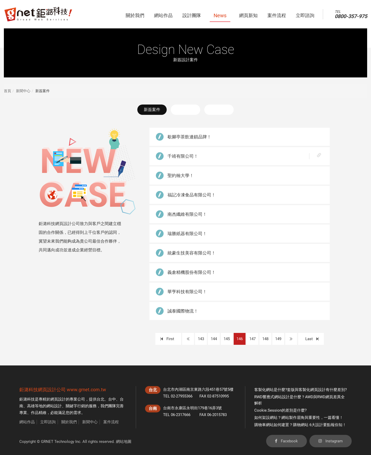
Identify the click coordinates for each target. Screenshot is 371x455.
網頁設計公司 (52, 389)
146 (240, 339)
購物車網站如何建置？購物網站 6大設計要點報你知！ (300, 424)
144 (214, 339)
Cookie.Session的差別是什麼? (280, 410)
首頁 (7, 91)
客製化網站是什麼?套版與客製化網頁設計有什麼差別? (300, 389)
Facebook (286, 441)
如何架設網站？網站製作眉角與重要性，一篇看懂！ (298, 417)
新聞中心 (23, 91)
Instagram (330, 441)
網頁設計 (58, 399)
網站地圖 (123, 441)
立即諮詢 (48, 422)
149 (278, 339)
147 (252, 339)
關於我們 (69, 422)
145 (227, 339)
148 (265, 339)
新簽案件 (152, 109)
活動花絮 (219, 109)
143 (201, 339)
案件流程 (111, 422)
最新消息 (185, 109)
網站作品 (27, 422)
